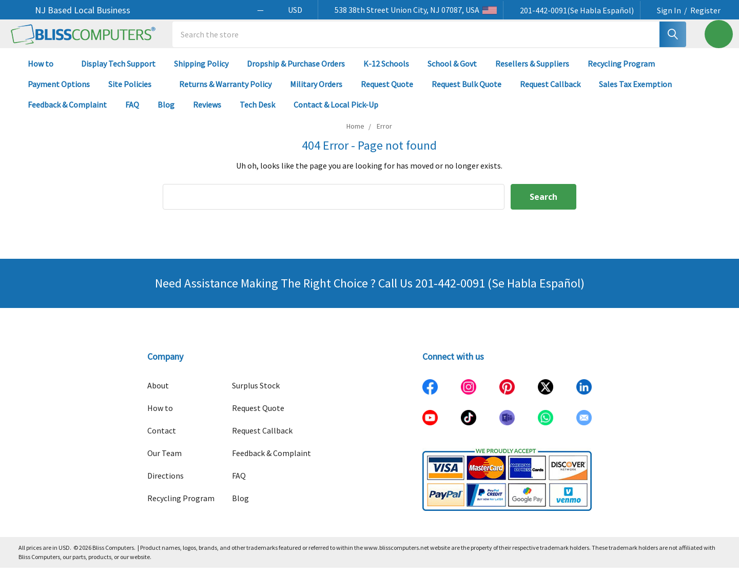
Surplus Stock (256, 394)
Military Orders (316, 93)
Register (705, 10)
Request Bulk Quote (466, 93)
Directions (165, 485)
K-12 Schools (386, 73)
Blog (166, 114)
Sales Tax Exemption (635, 93)
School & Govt (452, 73)
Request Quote (387, 93)
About (158, 394)
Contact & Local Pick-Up (340, 114)
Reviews (207, 114)
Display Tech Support (118, 73)
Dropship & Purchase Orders (296, 73)
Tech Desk (257, 114)
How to (45, 73)
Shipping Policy (201, 73)
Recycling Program (621, 73)
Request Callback (550, 93)
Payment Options (59, 93)
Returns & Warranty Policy (225, 93)
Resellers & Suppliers (532, 73)
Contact (161, 440)
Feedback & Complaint (67, 114)
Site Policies (134, 93)
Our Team (164, 462)
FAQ (132, 114)
